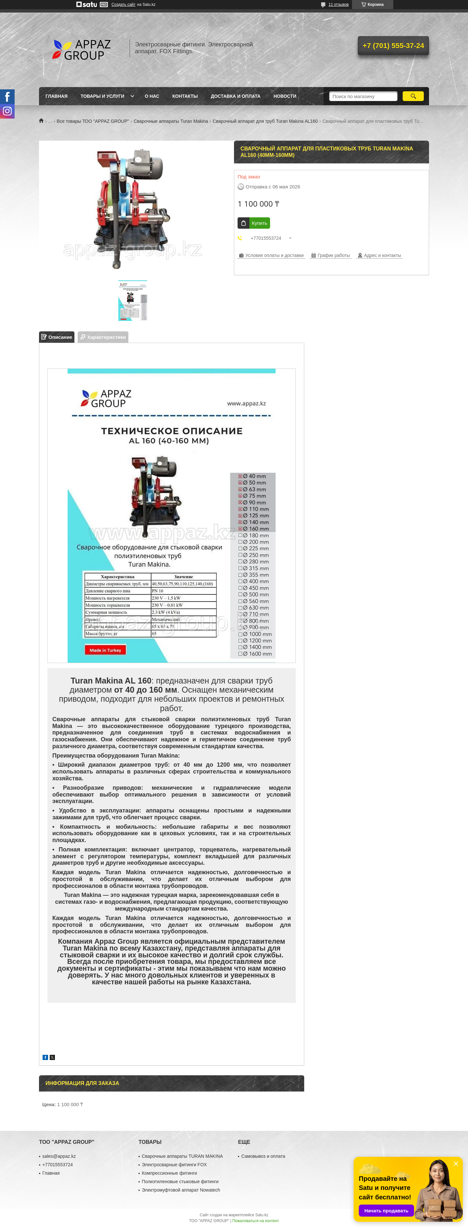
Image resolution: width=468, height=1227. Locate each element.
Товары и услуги (102, 96)
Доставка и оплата (236, 96)
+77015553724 (57, 1164)
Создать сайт (123, 4)
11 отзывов (339, 4)
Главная (57, 96)
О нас (152, 96)
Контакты (185, 96)
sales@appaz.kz (59, 1156)
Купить (259, 223)
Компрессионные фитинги (169, 1173)
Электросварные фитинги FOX (174, 1164)
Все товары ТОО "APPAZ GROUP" (93, 121)
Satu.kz (261, 1215)
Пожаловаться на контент (255, 1221)
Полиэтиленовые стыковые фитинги (180, 1181)
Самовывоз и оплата (263, 1156)
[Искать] (413, 96)
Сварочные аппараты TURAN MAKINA (182, 1156)
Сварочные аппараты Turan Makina (171, 121)
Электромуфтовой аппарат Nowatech (181, 1190)
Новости (285, 96)
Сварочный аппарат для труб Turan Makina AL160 (265, 121)
